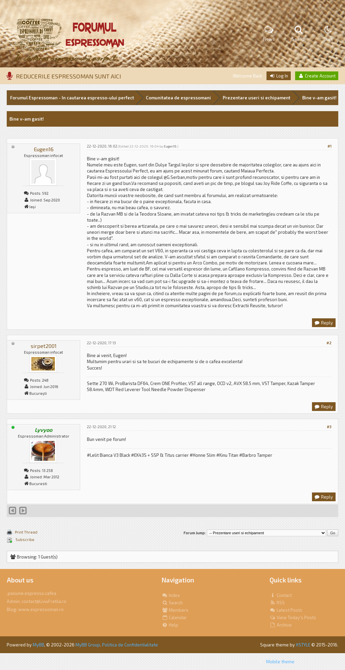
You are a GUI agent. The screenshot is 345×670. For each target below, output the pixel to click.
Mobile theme (280, 661)
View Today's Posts (293, 617)
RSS (277, 602)
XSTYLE (303, 644)
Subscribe (24, 539)
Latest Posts (286, 610)
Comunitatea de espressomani (178, 97)
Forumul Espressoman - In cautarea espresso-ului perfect (72, 97)
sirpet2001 (44, 346)
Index (171, 595)
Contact (281, 595)
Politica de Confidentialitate (130, 644)
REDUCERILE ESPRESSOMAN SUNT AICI (68, 76)
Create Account (317, 75)
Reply (323, 322)
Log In (278, 75)
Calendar (174, 617)
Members (175, 610)
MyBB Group (87, 644)
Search (172, 602)
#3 (329, 426)
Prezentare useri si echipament (256, 97)
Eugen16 (44, 149)
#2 (329, 343)
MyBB (38, 644)
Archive (281, 625)
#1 (329, 146)
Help (170, 625)
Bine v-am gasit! (319, 97)
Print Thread (26, 532)
